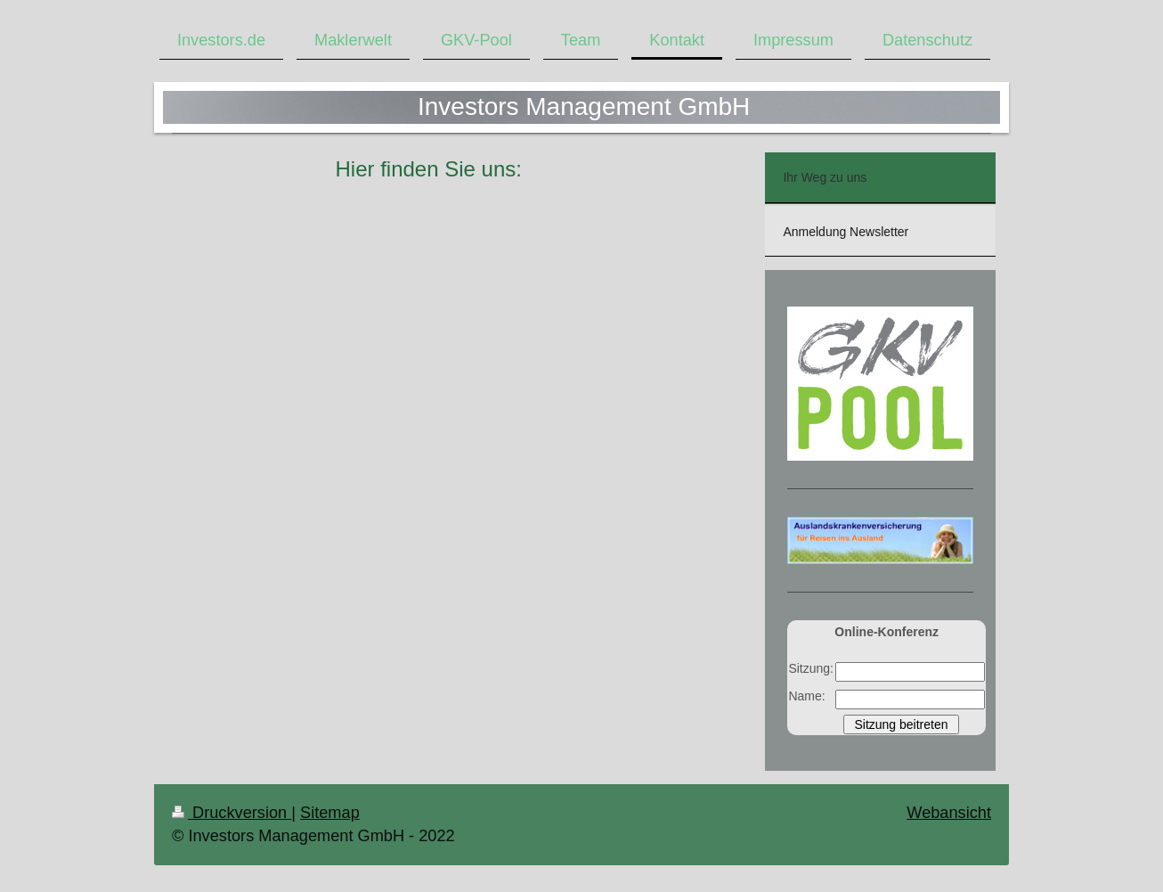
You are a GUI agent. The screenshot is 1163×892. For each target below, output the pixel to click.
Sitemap (330, 813)
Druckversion (231, 813)
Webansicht (949, 813)
